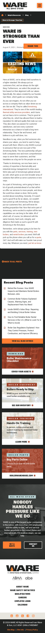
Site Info (20, 630)
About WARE (22, 587)
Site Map (11, 630)
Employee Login (22, 601)
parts (15, 231)
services (22, 231)
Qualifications (22, 594)
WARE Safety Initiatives (22, 590)
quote (38, 237)
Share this (33, 46)
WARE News (6, 27)
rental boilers (18, 234)
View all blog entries (22, 341)
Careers (22, 597)
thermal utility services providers (16, 112)
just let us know (34, 243)
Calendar (22, 605)
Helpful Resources (14, 15)
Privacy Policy (32, 630)
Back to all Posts (13, 261)
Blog (26, 15)
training (30, 231)
